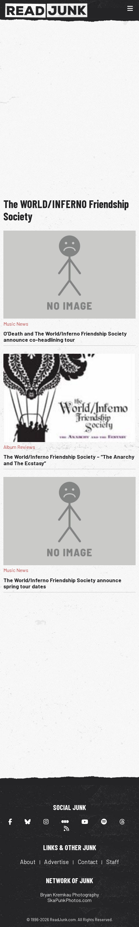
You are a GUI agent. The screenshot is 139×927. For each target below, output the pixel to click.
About (27, 861)
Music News (15, 324)
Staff (112, 861)
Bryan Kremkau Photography (69, 894)
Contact (88, 861)
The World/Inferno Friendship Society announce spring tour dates (62, 583)
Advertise (56, 861)
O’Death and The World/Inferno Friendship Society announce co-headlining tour (65, 336)
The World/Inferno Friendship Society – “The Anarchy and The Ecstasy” (68, 459)
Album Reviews (19, 447)
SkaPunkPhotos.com (69, 900)
